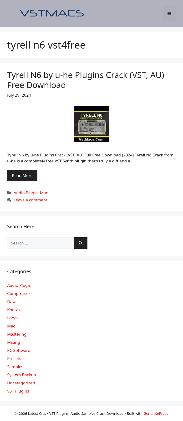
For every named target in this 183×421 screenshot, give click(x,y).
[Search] (80, 243)
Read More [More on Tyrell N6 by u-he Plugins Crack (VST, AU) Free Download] (22, 175)
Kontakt (14, 309)
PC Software (18, 350)
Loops (13, 318)
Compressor (18, 293)
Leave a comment (30, 200)
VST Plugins (18, 391)
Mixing (13, 342)
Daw (11, 301)
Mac (44, 192)
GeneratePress (155, 413)
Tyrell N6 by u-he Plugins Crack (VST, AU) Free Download (85, 79)
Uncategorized (21, 383)
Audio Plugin (26, 192)
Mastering (16, 334)
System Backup (21, 374)
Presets (14, 358)
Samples (15, 366)
